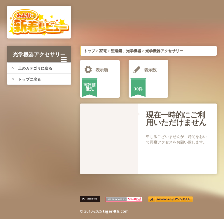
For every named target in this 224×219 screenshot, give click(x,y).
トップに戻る (26, 79)
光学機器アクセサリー (40, 56)
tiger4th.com (116, 211)
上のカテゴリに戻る (31, 68)
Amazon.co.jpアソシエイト (173, 199)
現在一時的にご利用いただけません (176, 118)
